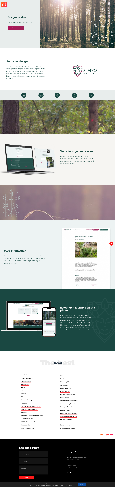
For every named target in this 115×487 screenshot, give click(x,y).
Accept (81, 484)
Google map (83, 457)
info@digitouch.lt (106, 435)
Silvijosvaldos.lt (16, 28)
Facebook (5, 435)
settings (71, 485)
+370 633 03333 (71, 466)
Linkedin (11, 435)
